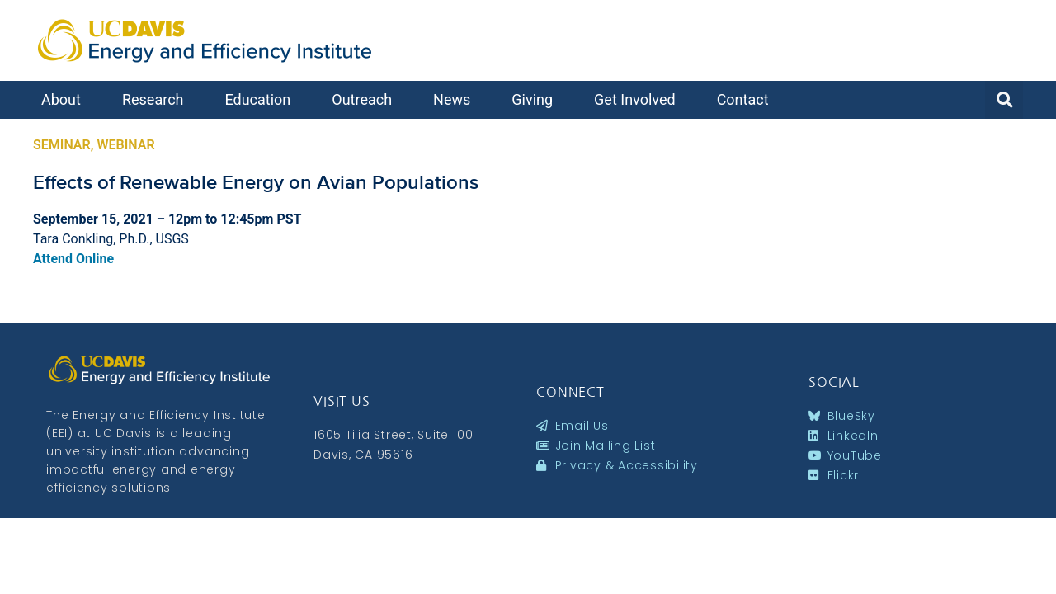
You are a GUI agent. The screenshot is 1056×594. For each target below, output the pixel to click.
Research (157, 99)
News (455, 99)
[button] (1004, 100)
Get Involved (639, 99)
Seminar (62, 145)
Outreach (366, 99)
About (65, 99)
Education (261, 99)
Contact (747, 99)
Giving (536, 99)
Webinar (125, 145)
